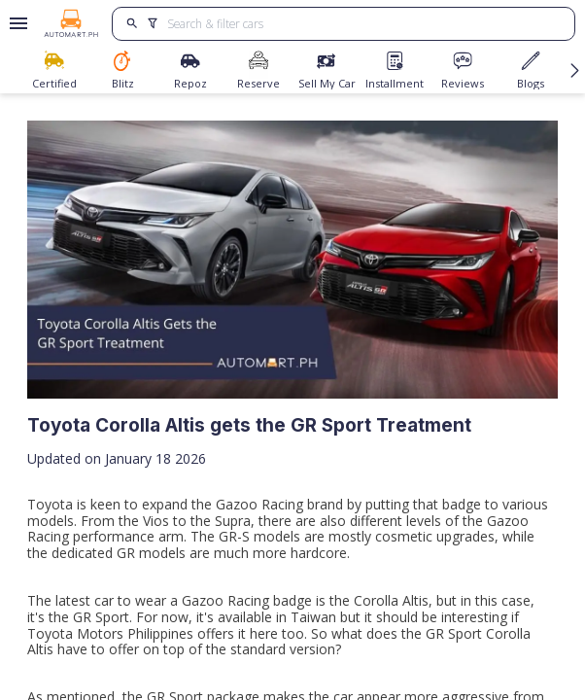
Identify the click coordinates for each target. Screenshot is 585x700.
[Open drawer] (15, 23)
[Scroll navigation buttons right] (575, 70)
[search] (132, 24)
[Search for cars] (363, 24)
